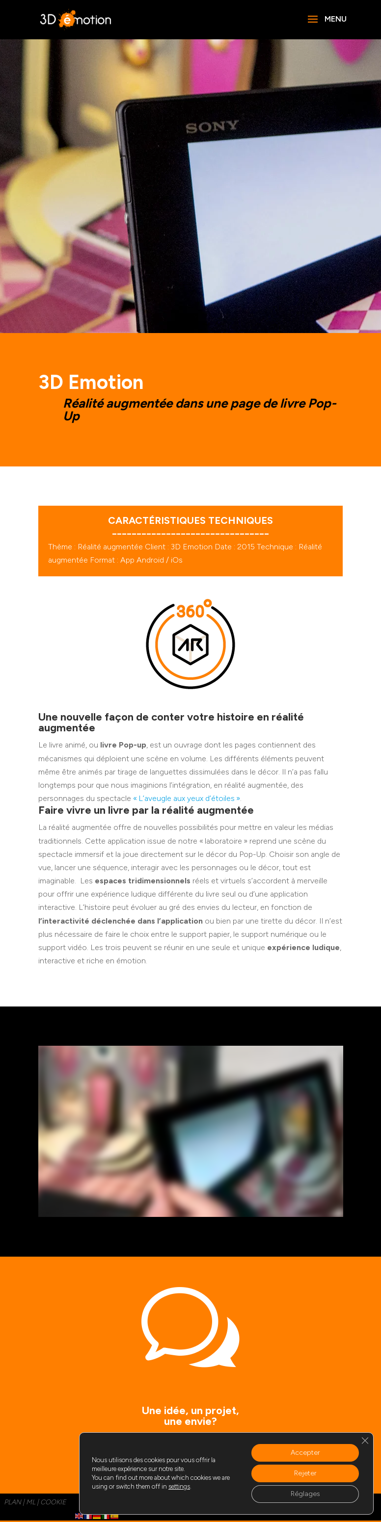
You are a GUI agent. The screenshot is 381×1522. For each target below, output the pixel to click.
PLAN (12, 1502)
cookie (53, 1502)
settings (179, 1486)
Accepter (305, 1452)
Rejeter (305, 1473)
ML (30, 1502)
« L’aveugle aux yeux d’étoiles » (186, 798)
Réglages (305, 1494)
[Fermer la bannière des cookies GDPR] (365, 1440)
